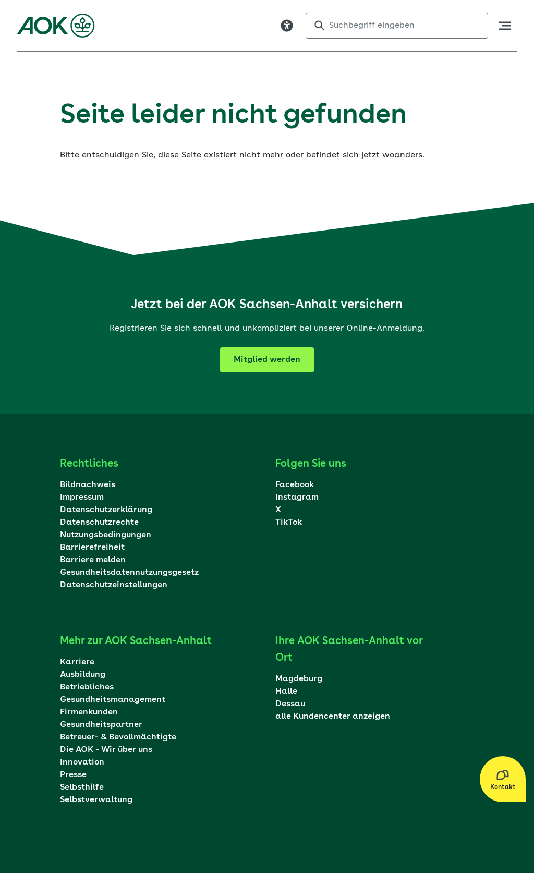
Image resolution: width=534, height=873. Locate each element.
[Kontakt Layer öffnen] (503, 779)
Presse (73, 775)
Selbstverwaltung (96, 800)
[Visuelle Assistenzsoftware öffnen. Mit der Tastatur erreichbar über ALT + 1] (286, 25)
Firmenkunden (89, 712)
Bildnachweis (87, 485)
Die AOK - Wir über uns (106, 750)
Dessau (290, 704)
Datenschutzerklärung (106, 510)
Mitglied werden (267, 360)
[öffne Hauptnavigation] (504, 25)
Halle (286, 691)
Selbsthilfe (82, 787)
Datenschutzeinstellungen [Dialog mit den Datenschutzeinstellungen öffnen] (113, 585)
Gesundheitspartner (101, 725)
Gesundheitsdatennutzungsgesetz (129, 572)
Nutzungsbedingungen (105, 535)
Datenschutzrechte (99, 522)
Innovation (82, 762)
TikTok (288, 522)
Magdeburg (298, 679)
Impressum (82, 497)
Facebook (294, 485)
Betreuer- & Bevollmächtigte (118, 737)
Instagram (297, 497)
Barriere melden (93, 560)
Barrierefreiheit (92, 547)
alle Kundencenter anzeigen (332, 716)
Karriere (77, 662)
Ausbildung (82, 675)
